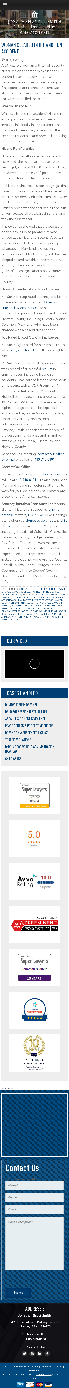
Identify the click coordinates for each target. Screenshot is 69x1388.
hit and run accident (23, 605)
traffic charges (50, 591)
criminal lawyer (10, 591)
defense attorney (30, 591)
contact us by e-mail (48, 474)
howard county (31, 608)
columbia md (17, 597)
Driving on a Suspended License (26, 732)
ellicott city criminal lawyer (42, 602)
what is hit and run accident (27, 616)
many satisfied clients (25, 351)
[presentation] (33, 1280)
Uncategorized (9, 594)
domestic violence (39, 521)
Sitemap (58, 1366)
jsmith (25, 60)
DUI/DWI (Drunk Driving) (21, 704)
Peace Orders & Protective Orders (29, 725)
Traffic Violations (18, 739)
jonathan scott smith (13, 614)
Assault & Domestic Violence (25, 718)
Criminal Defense (28, 589)
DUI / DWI (36, 515)
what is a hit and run (38, 614)
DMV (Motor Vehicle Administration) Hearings (30, 749)
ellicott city (18, 602)
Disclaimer (34, 1370)
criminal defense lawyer (52, 589)
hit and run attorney (48, 605)
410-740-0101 (34, 33)
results (47, 369)
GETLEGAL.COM (44, 1374)
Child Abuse (13, 758)
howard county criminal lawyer (47, 611)
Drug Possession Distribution (26, 711)
